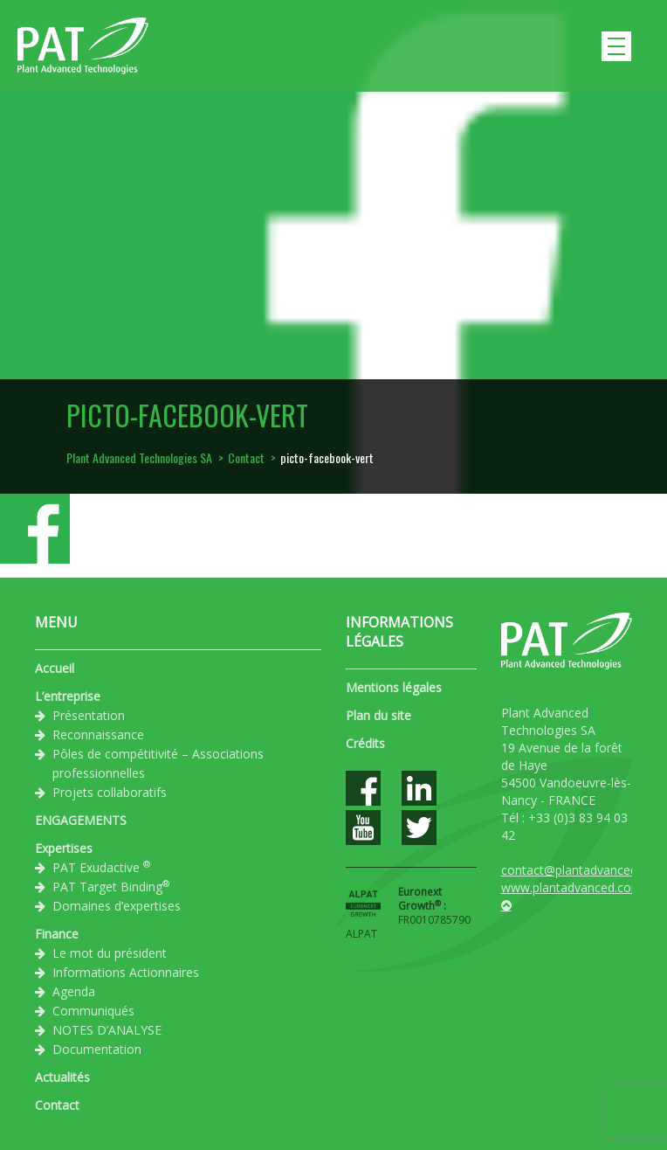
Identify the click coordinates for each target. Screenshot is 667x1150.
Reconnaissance (98, 734)
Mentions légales (394, 687)
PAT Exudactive (101, 867)
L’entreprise (67, 696)
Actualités (62, 1077)
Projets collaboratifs (109, 792)
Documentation (96, 1049)
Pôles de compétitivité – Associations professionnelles (158, 763)
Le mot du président (109, 953)
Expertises (64, 848)
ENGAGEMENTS (81, 820)
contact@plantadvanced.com (583, 870)
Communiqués (93, 1010)
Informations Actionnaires (125, 972)
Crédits (365, 743)
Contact (57, 1105)
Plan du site (378, 715)
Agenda (73, 991)
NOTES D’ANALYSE (107, 1030)
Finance (57, 933)
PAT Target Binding (110, 886)
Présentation (88, 715)
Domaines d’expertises (116, 905)
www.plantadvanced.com (572, 887)
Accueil (54, 668)
